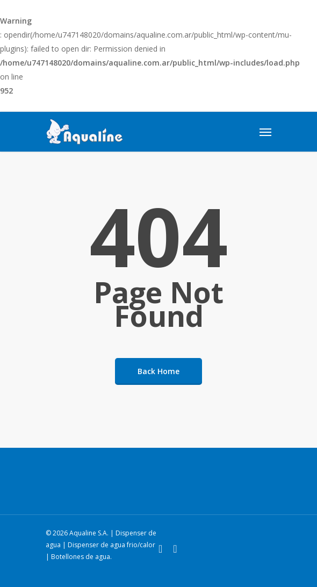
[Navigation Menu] (265, 131)
